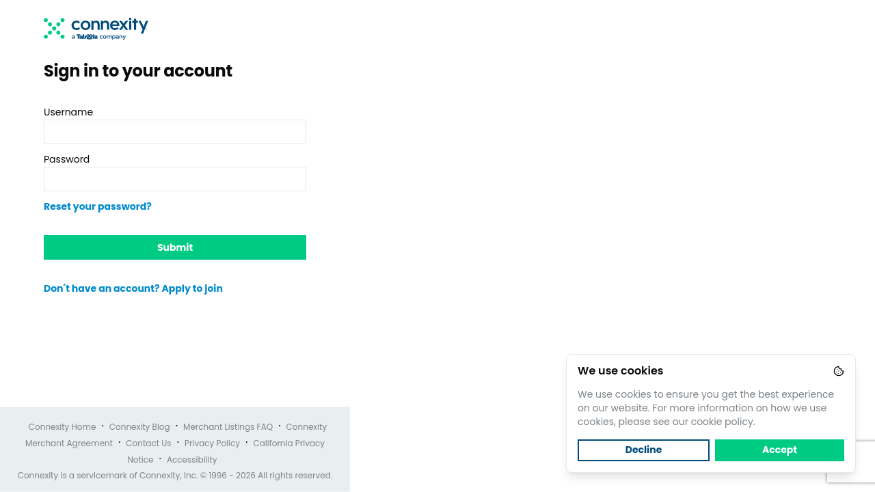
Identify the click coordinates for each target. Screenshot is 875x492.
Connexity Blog (139, 427)
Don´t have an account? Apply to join (133, 288)
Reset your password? (98, 206)
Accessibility (192, 459)
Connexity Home (62, 427)
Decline (643, 449)
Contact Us (148, 443)
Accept (779, 449)
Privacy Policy (212, 443)
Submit (175, 247)
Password (67, 159)
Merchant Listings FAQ (228, 427)
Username (68, 112)
